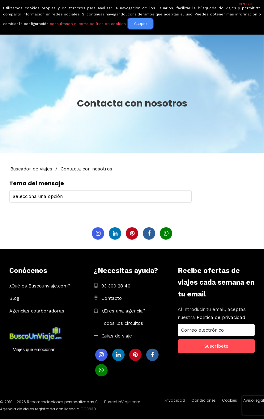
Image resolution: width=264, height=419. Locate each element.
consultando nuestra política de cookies (88, 24)
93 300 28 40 (115, 285)
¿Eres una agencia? (123, 310)
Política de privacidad (221, 317)
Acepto (140, 23)
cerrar (246, 3)
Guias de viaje (116, 335)
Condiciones (203, 400)
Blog (14, 298)
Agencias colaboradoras (36, 310)
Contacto (111, 298)
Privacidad (174, 400)
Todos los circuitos (122, 323)
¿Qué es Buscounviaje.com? (39, 285)
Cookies (229, 400)
